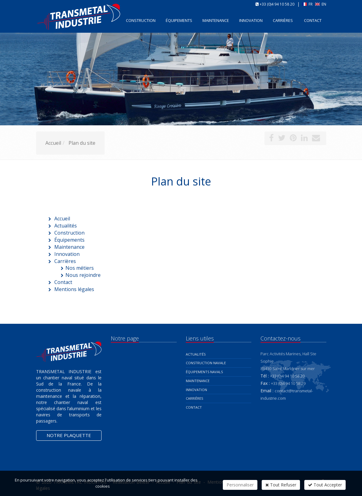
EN (320, 4)
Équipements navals (204, 371)
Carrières (283, 20)
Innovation (196, 389)
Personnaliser (240, 485)
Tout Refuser (280, 485)
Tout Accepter (325, 485)
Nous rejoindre (83, 275)
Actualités (196, 354)
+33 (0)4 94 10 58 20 (277, 4)
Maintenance (198, 380)
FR (308, 4)
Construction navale (206, 363)
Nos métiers (79, 268)
